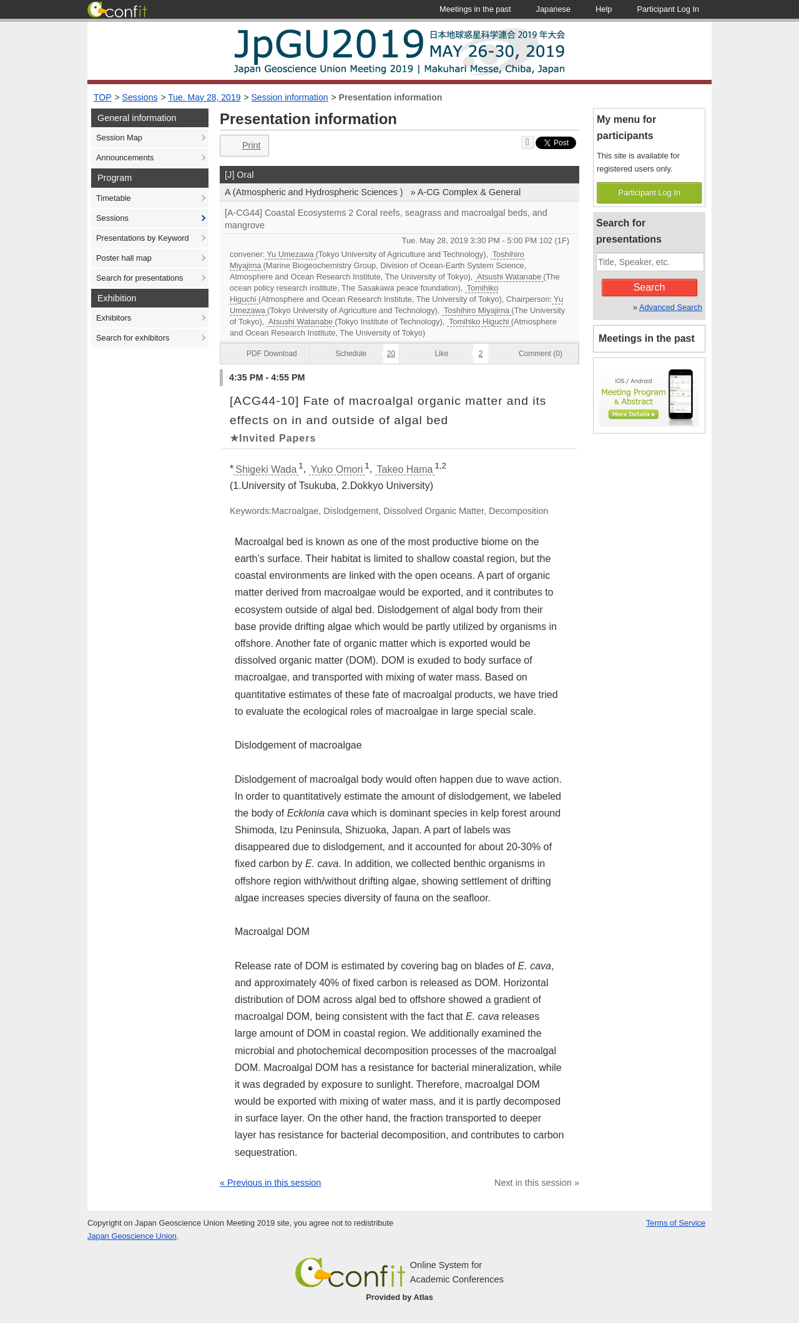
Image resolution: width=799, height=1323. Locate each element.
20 (391, 353)
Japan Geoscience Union (132, 1236)
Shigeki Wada (266, 469)
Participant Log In (649, 192)
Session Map (119, 137)
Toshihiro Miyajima (476, 310)
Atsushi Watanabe (509, 276)
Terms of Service (675, 1223)
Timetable (113, 198)
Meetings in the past (647, 338)
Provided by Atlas (399, 1297)
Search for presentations (139, 278)
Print (243, 145)
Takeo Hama (405, 469)
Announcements (125, 157)
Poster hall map (124, 258)
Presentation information (391, 97)
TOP (103, 97)
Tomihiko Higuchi (479, 321)
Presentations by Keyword (142, 238)
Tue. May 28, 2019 (204, 97)
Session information (290, 97)
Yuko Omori (337, 469)
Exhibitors (113, 317)
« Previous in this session (270, 1183)
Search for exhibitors (132, 337)
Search (649, 287)
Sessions (140, 97)
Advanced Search (670, 307)
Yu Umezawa (290, 254)
